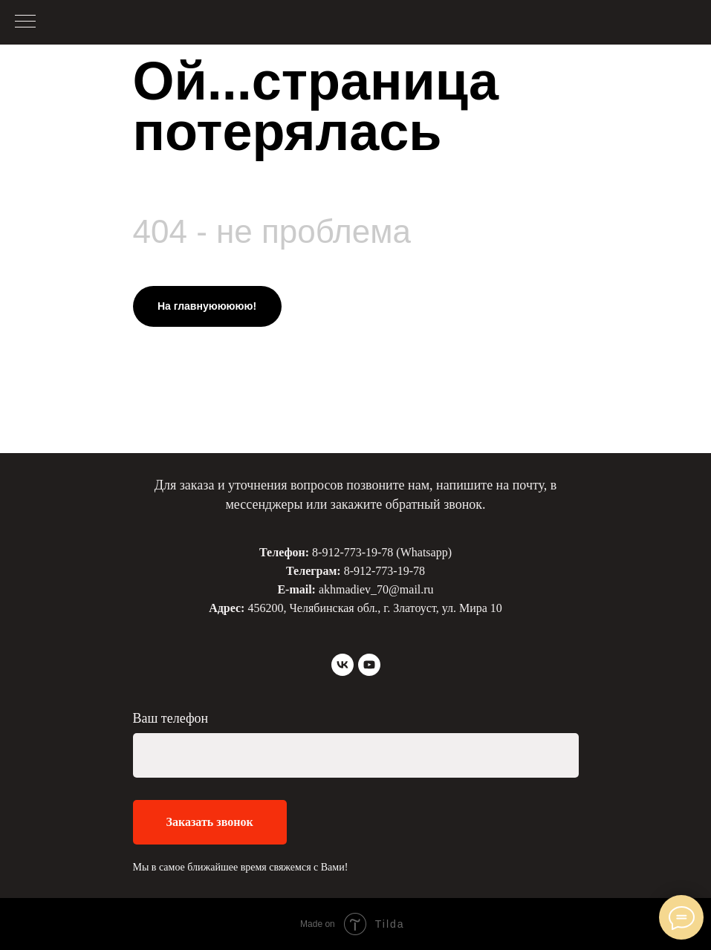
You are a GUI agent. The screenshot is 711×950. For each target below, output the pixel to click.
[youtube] (369, 665)
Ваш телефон (171, 718)
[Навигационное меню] (25, 22)
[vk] (342, 665)
